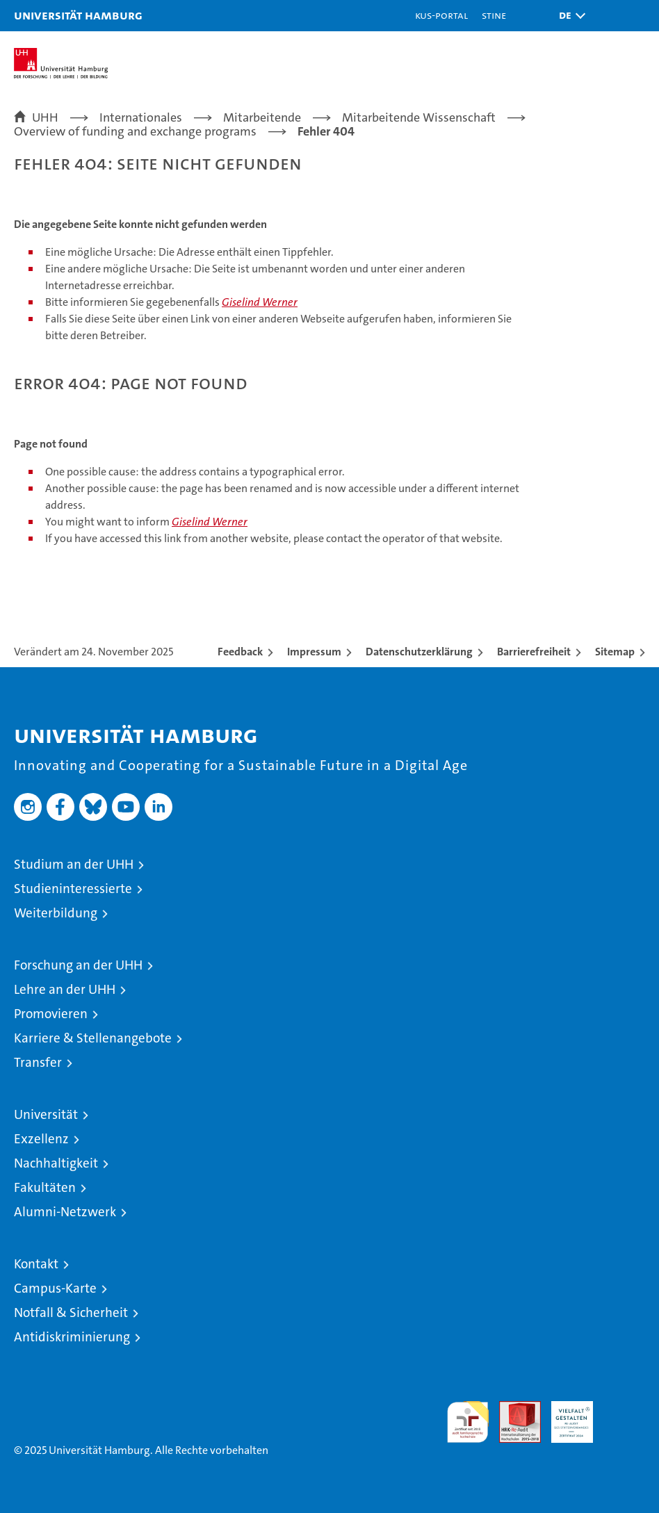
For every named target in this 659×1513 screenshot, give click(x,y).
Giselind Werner (260, 302)
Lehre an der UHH (64, 989)
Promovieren (51, 1013)
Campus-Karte (55, 1288)
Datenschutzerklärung (419, 651)
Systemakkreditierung (624, 1408)
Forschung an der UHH (78, 965)
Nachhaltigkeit (56, 1163)
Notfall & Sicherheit (71, 1312)
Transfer (38, 1062)
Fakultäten (45, 1187)
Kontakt (36, 1264)
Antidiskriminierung (72, 1337)
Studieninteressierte (73, 888)
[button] (568, 15)
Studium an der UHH (73, 864)
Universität (46, 1114)
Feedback (240, 651)
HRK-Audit (564, 1415)
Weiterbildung (55, 913)
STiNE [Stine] (494, 15)
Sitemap (615, 651)
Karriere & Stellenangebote (93, 1038)
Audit (512, 1408)
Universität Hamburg (78, 15)
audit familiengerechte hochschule (468, 1422)
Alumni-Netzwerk (65, 1211)
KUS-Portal (441, 15)
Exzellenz (41, 1138)
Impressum (314, 651)
